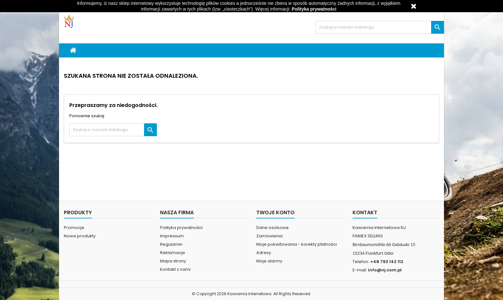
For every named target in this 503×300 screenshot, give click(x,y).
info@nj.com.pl (385, 270)
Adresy (263, 253)
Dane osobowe (272, 228)
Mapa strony (173, 261)
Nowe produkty (80, 236)
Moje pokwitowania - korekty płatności (296, 244)
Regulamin (171, 244)
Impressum (172, 236)
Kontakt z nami (175, 269)
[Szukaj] (380, 27)
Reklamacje (172, 253)
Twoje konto (275, 212)
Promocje (74, 228)
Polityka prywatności (181, 228)
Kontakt (365, 212)
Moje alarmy (269, 261)
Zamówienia (269, 236)
